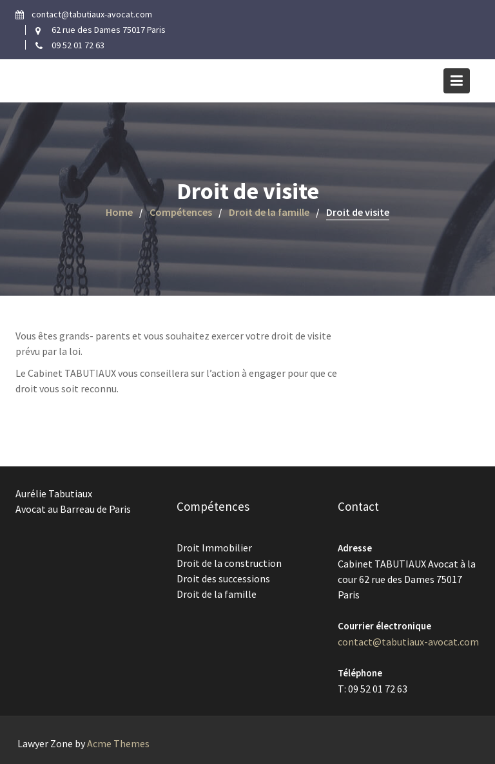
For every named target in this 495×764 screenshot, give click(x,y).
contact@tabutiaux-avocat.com (408, 641)
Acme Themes (118, 743)
